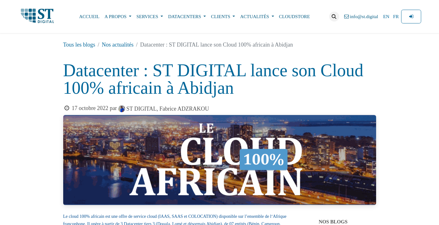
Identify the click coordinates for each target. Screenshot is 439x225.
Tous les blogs (79, 45)
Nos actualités (117, 45)
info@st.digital (361, 16)
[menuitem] (89, 17)
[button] (334, 17)
